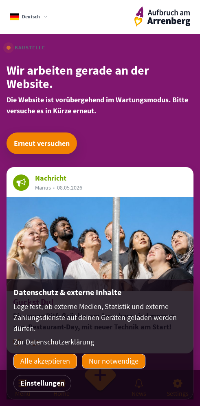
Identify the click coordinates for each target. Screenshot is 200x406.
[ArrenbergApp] (162, 17)
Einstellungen (42, 383)
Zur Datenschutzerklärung (53, 341)
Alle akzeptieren (45, 361)
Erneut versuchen (42, 143)
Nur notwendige (113, 361)
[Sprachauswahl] (29, 16)
